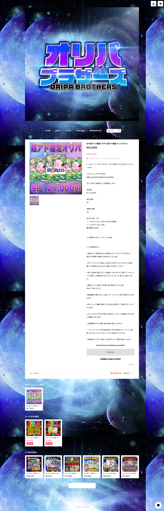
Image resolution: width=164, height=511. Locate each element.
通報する (131, 364)
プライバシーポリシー (33, 499)
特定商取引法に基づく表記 (52, 499)
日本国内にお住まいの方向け (110, 359)
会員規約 (67, 499)
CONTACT (80, 131)
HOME (48, 131)
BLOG (68, 131)
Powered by (82, 507)
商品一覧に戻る (82, 486)
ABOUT (58, 131)
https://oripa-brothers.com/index (100, 177)
